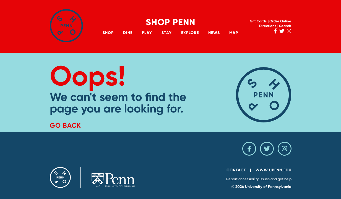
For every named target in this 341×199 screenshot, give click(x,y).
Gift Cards (258, 21)
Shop (108, 32)
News (214, 32)
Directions (267, 26)
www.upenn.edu (273, 170)
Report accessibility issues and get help (258, 179)
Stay (167, 32)
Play (147, 32)
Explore (190, 32)
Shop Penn (170, 22)
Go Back (65, 125)
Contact (236, 170)
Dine (127, 32)
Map (233, 32)
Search (285, 26)
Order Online (280, 21)
